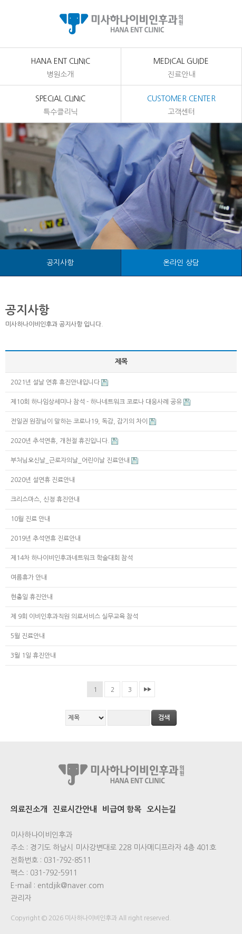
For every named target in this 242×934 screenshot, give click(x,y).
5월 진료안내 (28, 636)
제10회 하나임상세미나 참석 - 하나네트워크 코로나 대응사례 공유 (97, 402)
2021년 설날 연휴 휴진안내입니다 (56, 382)
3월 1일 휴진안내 (34, 655)
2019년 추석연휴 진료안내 (46, 538)
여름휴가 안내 (30, 577)
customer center (181, 106)
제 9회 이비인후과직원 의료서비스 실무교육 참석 (75, 616)
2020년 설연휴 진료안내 (43, 480)
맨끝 (147, 689)
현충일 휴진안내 (32, 597)
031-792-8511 (67, 860)
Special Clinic (60, 106)
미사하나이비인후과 (121, 23)
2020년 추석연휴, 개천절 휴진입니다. (61, 441)
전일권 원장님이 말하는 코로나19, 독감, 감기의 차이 (80, 421)
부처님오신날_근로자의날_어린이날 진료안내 (71, 460)
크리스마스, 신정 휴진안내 (46, 499)
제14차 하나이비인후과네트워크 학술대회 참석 (72, 558)
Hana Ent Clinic (60, 68)
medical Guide (181, 68)
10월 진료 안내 (31, 519)
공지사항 (60, 262)
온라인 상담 (181, 262)
